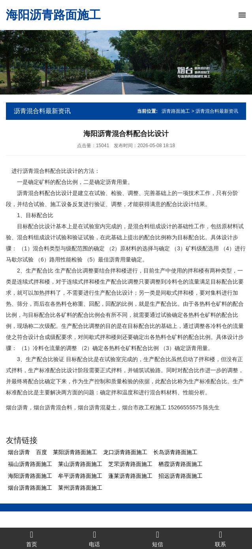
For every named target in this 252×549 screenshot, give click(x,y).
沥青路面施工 (176, 111)
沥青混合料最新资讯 (42, 111)
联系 (220, 538)
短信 (157, 538)
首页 (31, 538)
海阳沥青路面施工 (53, 14)
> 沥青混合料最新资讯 (215, 111)
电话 (94, 538)
